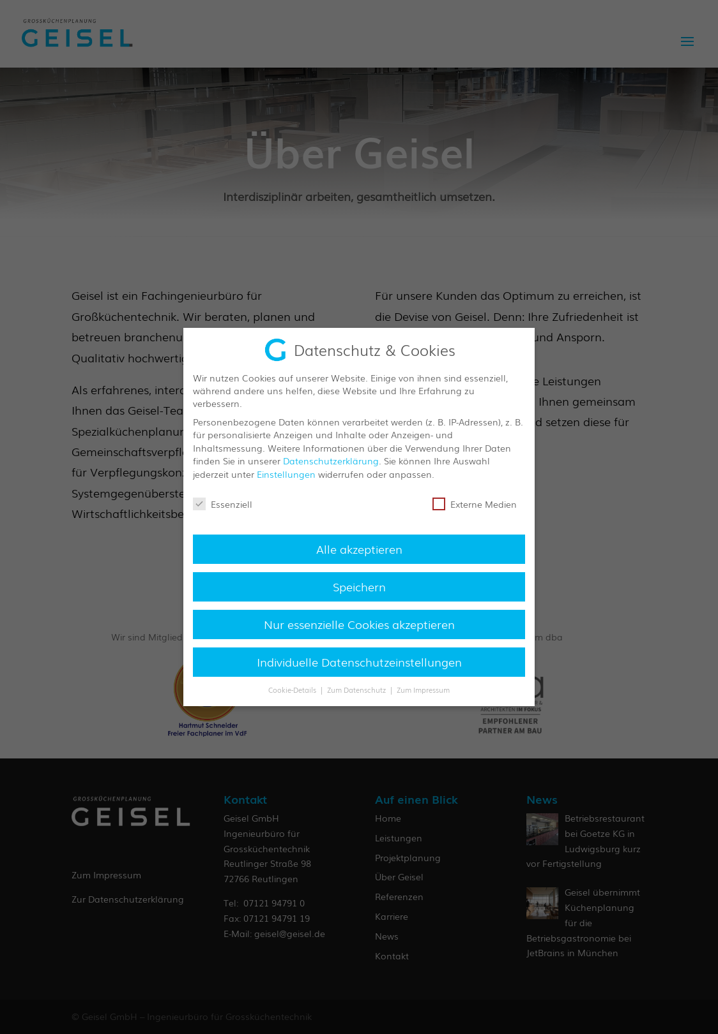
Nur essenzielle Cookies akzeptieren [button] (359, 624)
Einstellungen (286, 474)
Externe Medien (474, 504)
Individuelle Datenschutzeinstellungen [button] (359, 661)
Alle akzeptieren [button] (359, 548)
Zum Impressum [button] (423, 690)
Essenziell (222, 504)
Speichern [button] (359, 586)
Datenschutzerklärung (331, 460)
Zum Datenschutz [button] (357, 690)
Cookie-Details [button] (293, 690)
